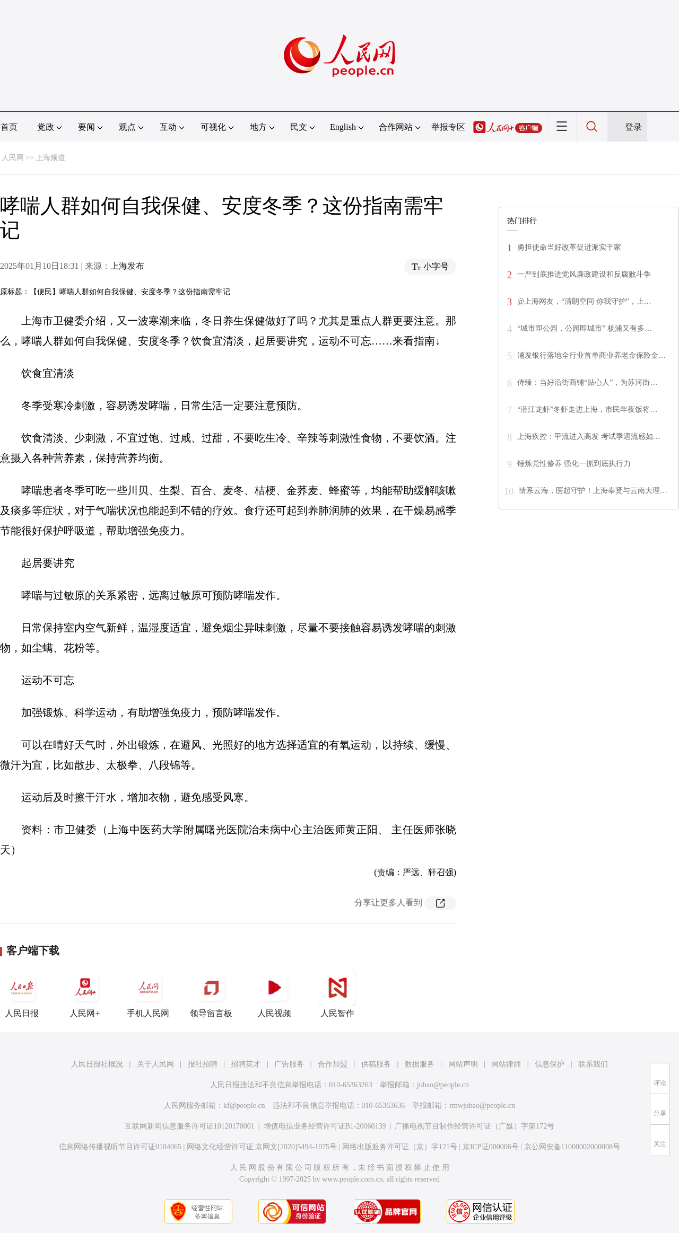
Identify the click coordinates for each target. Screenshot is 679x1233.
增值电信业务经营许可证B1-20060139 (325, 1126)
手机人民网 (148, 993)
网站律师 (506, 1064)
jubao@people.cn (443, 1085)
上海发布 (127, 265)
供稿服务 (376, 1064)
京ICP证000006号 (491, 1147)
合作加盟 (332, 1064)
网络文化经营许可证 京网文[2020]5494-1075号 (262, 1147)
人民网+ (84, 993)
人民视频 (274, 993)
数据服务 (419, 1064)
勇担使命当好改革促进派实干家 (569, 247)
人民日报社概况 (97, 1064)
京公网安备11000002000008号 (572, 1147)
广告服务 (289, 1064)
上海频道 (50, 158)
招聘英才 (245, 1064)
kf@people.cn (244, 1105)
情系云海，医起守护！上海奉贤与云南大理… (593, 491)
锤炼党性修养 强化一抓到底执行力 (574, 464)
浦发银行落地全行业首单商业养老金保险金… (591, 355)
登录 (633, 126)
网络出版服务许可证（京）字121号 (399, 1147)
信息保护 (549, 1064)
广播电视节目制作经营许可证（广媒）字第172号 (474, 1126)
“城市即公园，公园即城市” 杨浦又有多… (584, 328)
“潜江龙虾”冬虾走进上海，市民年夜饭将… (587, 409)
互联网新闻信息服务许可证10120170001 (190, 1126)
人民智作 (337, 993)
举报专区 (448, 126)
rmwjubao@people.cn (482, 1105)
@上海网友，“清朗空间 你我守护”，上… (584, 301)
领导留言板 (211, 993)
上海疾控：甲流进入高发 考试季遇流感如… (588, 437)
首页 (9, 126)
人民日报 (21, 993)
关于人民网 (155, 1064)
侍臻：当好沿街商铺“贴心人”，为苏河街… (587, 382)
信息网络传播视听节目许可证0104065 (120, 1147)
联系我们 (593, 1064)
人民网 (13, 158)
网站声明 (463, 1064)
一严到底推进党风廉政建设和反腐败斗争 (584, 274)
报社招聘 (202, 1064)
